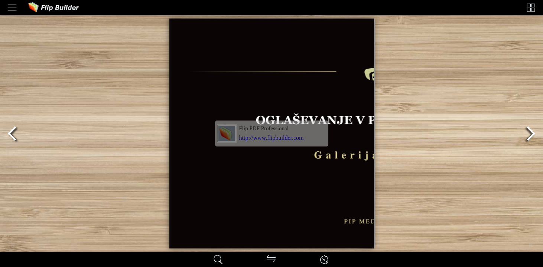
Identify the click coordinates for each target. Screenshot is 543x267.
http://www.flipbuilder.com (271, 138)
